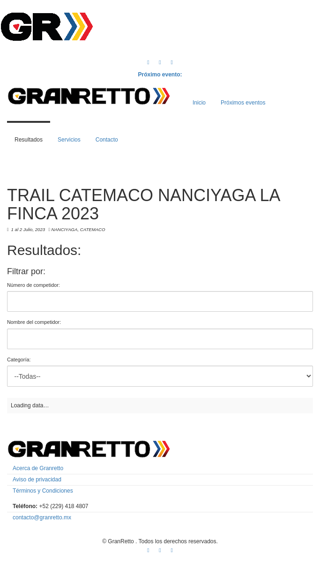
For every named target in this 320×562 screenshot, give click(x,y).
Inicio (199, 102)
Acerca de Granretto (38, 468)
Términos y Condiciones (43, 490)
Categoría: (18, 359)
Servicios (69, 139)
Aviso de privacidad (37, 479)
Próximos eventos (243, 102)
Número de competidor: (33, 285)
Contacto (107, 139)
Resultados (29, 139)
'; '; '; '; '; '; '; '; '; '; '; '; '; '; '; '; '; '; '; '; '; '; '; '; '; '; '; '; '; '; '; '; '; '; (160, 376)
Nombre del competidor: (34, 322)
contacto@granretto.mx (42, 517)
